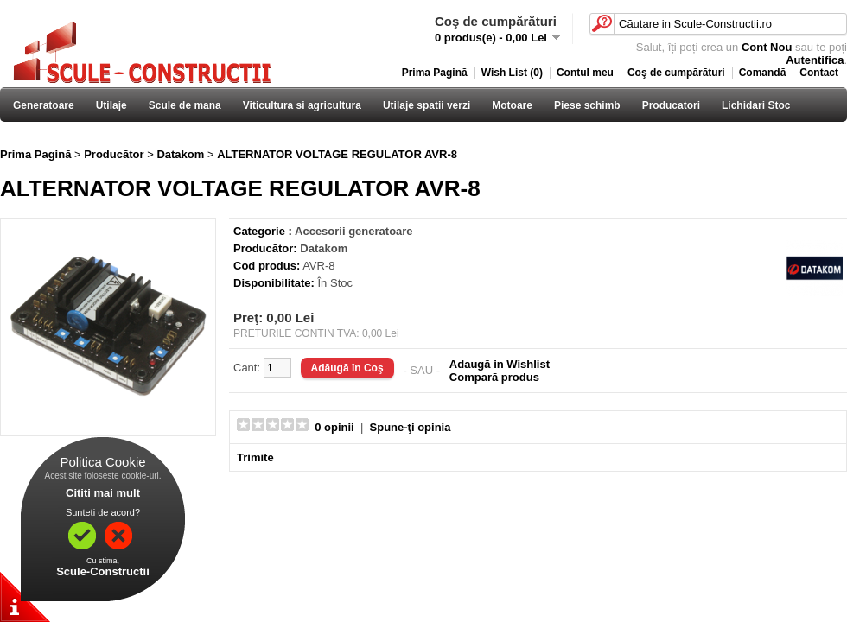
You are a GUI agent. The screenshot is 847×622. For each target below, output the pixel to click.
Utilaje (111, 105)
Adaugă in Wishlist (499, 364)
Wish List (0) (512, 73)
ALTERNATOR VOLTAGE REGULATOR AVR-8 (337, 154)
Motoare (512, 105)
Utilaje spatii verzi (426, 105)
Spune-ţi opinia (410, 427)
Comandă (762, 73)
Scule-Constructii (103, 571)
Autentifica (815, 60)
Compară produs (494, 377)
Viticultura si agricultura (302, 105)
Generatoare (43, 105)
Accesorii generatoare (354, 231)
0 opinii (334, 427)
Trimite (255, 457)
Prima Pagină (435, 73)
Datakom (180, 154)
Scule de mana (185, 105)
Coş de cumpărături (676, 73)
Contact (818, 73)
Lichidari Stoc (756, 105)
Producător (113, 154)
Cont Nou (767, 47)
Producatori (671, 105)
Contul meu (585, 73)
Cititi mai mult (103, 492)
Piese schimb (587, 105)
